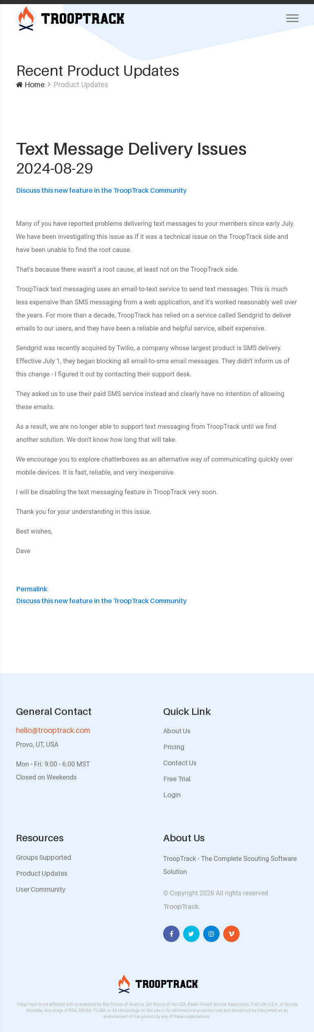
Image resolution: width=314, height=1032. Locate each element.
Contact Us (180, 763)
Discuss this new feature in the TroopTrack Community (101, 190)
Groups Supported (43, 857)
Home (30, 84)
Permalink (31, 589)
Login (172, 795)
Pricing (173, 747)
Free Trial (177, 779)
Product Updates (41, 873)
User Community (40, 889)
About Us (177, 731)
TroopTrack (181, 906)
